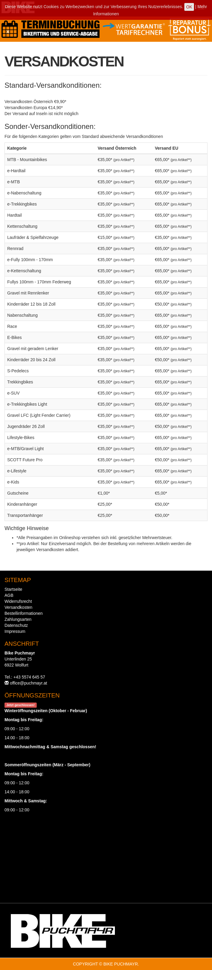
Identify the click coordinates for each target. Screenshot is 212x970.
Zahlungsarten (18, 619)
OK (189, 7)
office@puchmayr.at (28, 683)
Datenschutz (16, 625)
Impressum (15, 631)
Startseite (13, 589)
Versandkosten (18, 607)
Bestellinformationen (24, 613)
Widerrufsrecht (18, 601)
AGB (9, 595)
